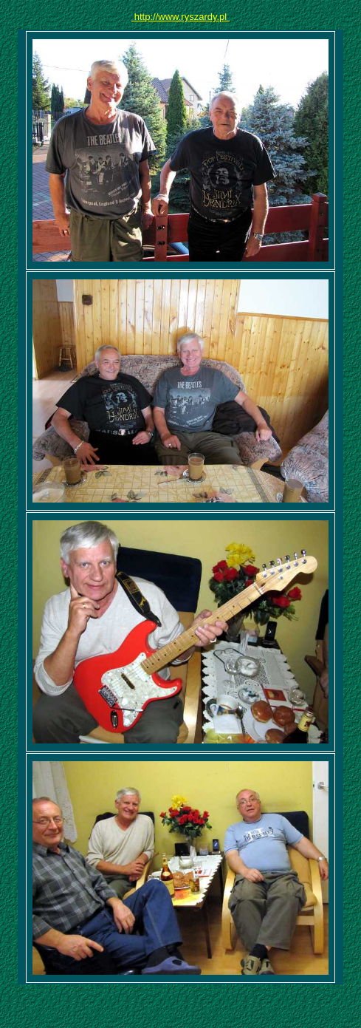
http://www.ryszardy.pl (180, 16)
